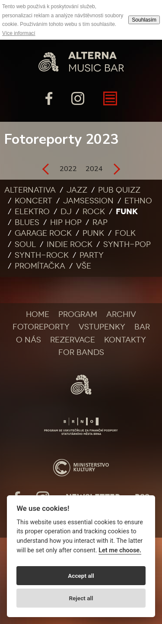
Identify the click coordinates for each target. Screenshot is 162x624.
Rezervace (72, 340)
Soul (25, 244)
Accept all (81, 575)
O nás (28, 340)
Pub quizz (119, 190)
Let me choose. (119, 550)
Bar (142, 327)
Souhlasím (144, 20)
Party (91, 255)
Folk (125, 233)
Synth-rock (42, 255)
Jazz (77, 190)
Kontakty (125, 340)
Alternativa (30, 190)
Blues (27, 222)
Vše (83, 266)
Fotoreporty (41, 327)
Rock (94, 211)
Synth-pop (127, 244)
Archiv (121, 314)
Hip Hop (66, 222)
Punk (93, 233)
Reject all (81, 598)
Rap (100, 222)
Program (77, 314)
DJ (66, 211)
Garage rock (43, 233)
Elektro (32, 211)
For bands (81, 352)
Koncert (33, 201)
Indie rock (69, 244)
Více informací (18, 33)
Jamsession (88, 201)
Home (37, 314)
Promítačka (40, 266)
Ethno (138, 201)
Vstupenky (102, 327)
